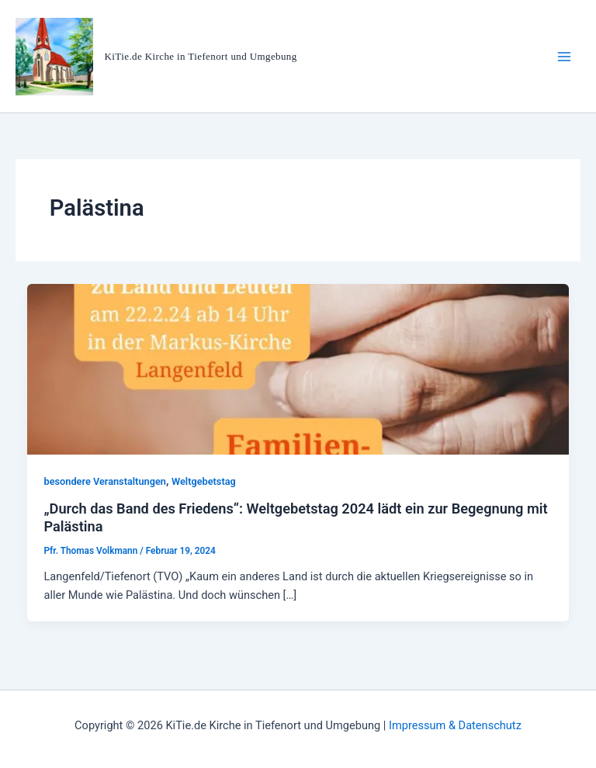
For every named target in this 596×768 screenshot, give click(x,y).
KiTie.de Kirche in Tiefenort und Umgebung (201, 56)
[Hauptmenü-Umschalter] (564, 56)
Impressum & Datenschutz (455, 725)
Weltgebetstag (204, 481)
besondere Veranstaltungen (104, 481)
